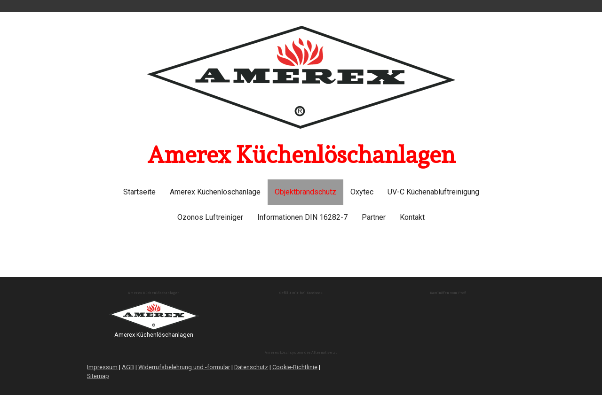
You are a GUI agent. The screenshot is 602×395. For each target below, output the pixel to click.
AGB (128, 367)
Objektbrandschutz (305, 191)
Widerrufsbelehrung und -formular (184, 367)
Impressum (102, 367)
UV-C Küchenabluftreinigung (433, 191)
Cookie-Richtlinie (294, 367)
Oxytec (361, 191)
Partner (374, 217)
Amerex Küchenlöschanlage (215, 191)
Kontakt (412, 217)
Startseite (139, 191)
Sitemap (98, 376)
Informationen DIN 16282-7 (302, 217)
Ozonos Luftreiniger (210, 217)
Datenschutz (251, 367)
